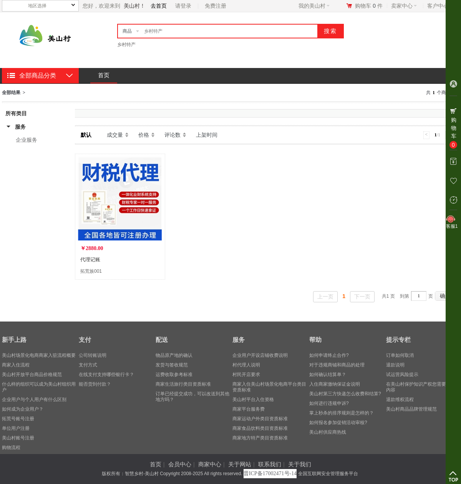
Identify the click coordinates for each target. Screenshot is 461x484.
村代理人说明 (246, 365)
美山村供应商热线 (327, 432)
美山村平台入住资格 (253, 399)
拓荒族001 (91, 271)
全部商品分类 (37, 75)
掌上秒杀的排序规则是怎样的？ (341, 413)
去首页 (159, 6)
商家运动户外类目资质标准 (260, 418)
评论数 (172, 135)
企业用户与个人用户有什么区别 (34, 399)
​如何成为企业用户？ (22, 409)
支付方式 (88, 365)
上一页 (325, 296)
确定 (445, 296)
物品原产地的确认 (174, 355)
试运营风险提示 (402, 374)
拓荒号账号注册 (18, 418)
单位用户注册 (16, 428)
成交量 (115, 135)
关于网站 (239, 464)
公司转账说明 (92, 355)
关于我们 (299, 464)
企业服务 (26, 140)
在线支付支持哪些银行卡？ (106, 374)
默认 (86, 135)
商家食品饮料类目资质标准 (260, 428)
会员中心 (179, 464)
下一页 (362, 296)
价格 (143, 135)
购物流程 (11, 447)
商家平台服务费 (248, 409)
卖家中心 (404, 6)
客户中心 (440, 6)
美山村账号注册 (18, 438)
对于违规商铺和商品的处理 (337, 365)
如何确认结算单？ (327, 374)
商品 (127, 31)
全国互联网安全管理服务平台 (328, 473)
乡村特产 (126, 44)
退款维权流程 (400, 399)
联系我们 (269, 464)
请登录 (183, 6)
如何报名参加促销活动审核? (338, 422)
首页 (103, 75)
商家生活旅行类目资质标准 (183, 384)
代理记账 (90, 259)
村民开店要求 (246, 374)
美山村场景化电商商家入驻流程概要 (39, 355)
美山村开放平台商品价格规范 (32, 374)
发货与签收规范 (172, 365)
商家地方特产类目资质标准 (260, 438)
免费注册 (215, 6)
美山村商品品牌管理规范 (411, 409)
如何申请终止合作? (329, 355)
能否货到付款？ (95, 384)
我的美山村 (314, 6)
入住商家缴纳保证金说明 (334, 384)
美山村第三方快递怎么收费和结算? (345, 393)
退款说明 (395, 365)
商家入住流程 (16, 365)
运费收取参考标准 (174, 374)
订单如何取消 (400, 355)
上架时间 (206, 135)
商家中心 (209, 464)
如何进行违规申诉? (329, 403)
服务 (20, 127)
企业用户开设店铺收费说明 (260, 355)
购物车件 (369, 6)
